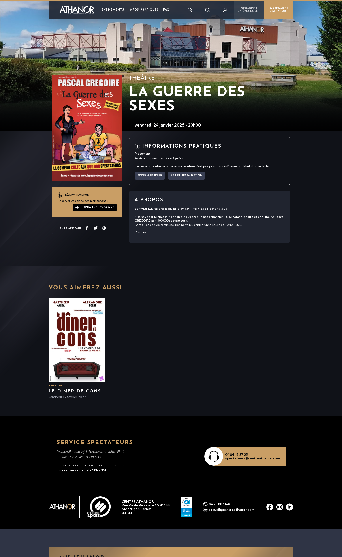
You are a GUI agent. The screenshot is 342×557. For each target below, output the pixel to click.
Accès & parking (149, 175)
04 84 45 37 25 (236, 454)
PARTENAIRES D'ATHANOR (278, 10)
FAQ (166, 10)
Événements (112, 10)
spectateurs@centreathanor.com (252, 458)
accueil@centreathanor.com (232, 510)
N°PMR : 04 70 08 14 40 (99, 207)
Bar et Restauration (186, 175)
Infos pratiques (144, 10)
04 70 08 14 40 (220, 504)
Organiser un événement (248, 10)
